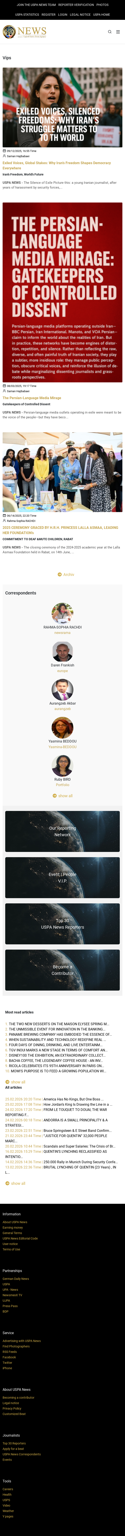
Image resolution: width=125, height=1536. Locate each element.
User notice (10, 1244)
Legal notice (11, 1403)
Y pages (8, 1516)
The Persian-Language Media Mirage (32, 398)
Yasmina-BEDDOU (62, 747)
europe (62, 671)
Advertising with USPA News (22, 1341)
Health (7, 1494)
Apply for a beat (13, 1449)
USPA (6, 1284)
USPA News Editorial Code (20, 1238)
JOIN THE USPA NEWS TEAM (36, 5)
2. (55, 1029)
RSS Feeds (10, 1352)
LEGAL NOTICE (80, 14)
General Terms (12, 1233)
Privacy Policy (12, 1408)
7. (55, 1055)
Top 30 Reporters (14, 1443)
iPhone (7, 1368)
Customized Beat (14, 1414)
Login (62, 14)
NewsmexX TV (12, 1295)
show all (63, 795)
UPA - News (10, 1289)
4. (55, 1040)
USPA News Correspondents (22, 1454)
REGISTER (49, 14)
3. (58, 1034)
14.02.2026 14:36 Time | (61, 1162)
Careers (8, 1489)
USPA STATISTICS (27, 14)
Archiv (66, 574)
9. (54, 1066)
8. (54, 1061)
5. (54, 1045)
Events (7, 1459)
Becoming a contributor (18, 1397)
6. (56, 1050)
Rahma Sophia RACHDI (21, 520)
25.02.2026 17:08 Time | (58, 1104)
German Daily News (16, 1279)
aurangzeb (62, 709)
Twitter (7, 1362)
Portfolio (62, 785)
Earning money (13, 1227)
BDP (5, 1311)
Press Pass (10, 1306)
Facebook (9, 1357)
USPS (6, 1500)
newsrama (62, 633)
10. (55, 1071)
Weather (8, 1511)
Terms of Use (11, 1249)
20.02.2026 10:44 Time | (60, 1146)
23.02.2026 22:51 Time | (58, 1131)
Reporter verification (76, 5)
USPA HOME (101, 14)
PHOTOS (102, 5)
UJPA (6, 1300)
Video (6, 1505)
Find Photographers (16, 1346)
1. (57, 1024)
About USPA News (15, 1222)
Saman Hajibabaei (18, 156)
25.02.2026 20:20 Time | (54, 1099)
